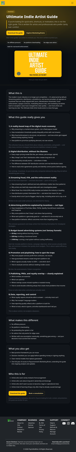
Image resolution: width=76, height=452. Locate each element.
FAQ (18, 425)
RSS (42, 423)
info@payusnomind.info (62, 444)
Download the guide (15, 33)
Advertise (31, 423)
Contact (20, 427)
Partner (30, 425)
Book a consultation (36, 393)
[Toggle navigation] (72, 3)
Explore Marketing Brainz (35, 33)
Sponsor (31, 427)
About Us (20, 423)
